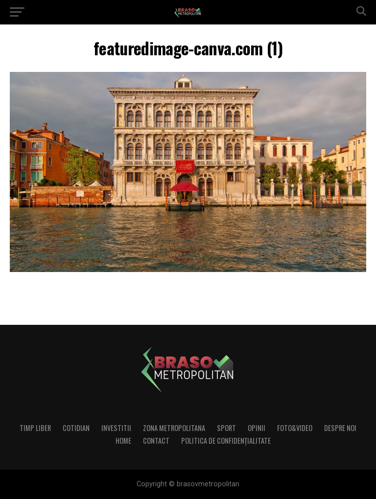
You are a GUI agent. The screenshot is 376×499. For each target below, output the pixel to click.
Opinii (256, 428)
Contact (156, 440)
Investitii (116, 428)
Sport (226, 428)
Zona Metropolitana (174, 428)
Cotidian (76, 428)
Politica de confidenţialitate (226, 440)
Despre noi (340, 428)
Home (123, 440)
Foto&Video (294, 428)
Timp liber (35, 428)
